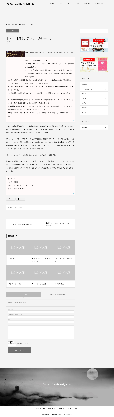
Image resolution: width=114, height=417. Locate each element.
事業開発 (84, 107)
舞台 (13, 30)
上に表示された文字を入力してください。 (18, 343)
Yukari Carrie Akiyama (20, 3)
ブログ (84, 94)
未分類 (84, 112)
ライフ (84, 98)
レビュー (84, 103)
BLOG (77, 3)
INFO (69, 3)
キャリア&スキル (87, 89)
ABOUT (61, 3)
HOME (52, 3)
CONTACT (87, 3)
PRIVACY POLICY (100, 3)
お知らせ (84, 84)
